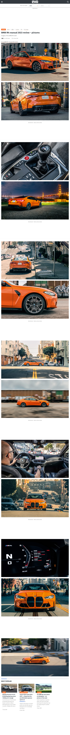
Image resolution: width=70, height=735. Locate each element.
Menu (2, 2)
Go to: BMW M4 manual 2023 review (9, 42)
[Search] (68, 2)
